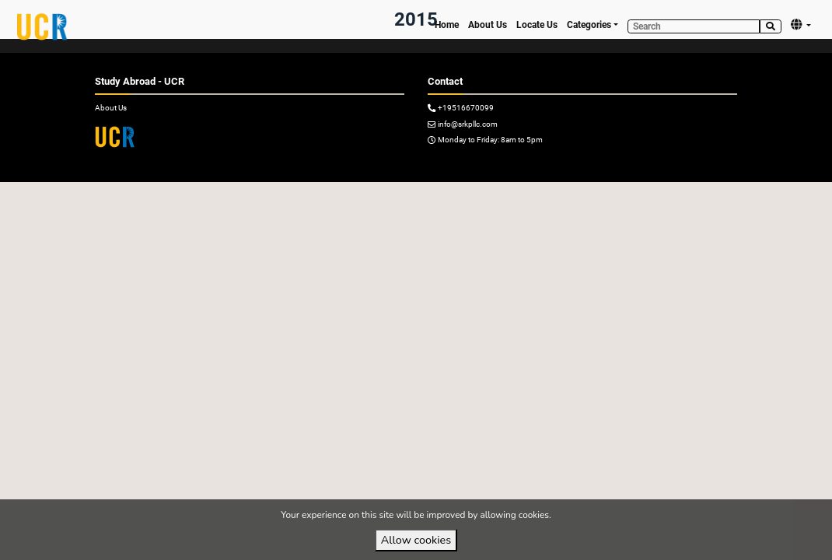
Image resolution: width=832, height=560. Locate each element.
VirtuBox (444, 195)
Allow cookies (416, 540)
